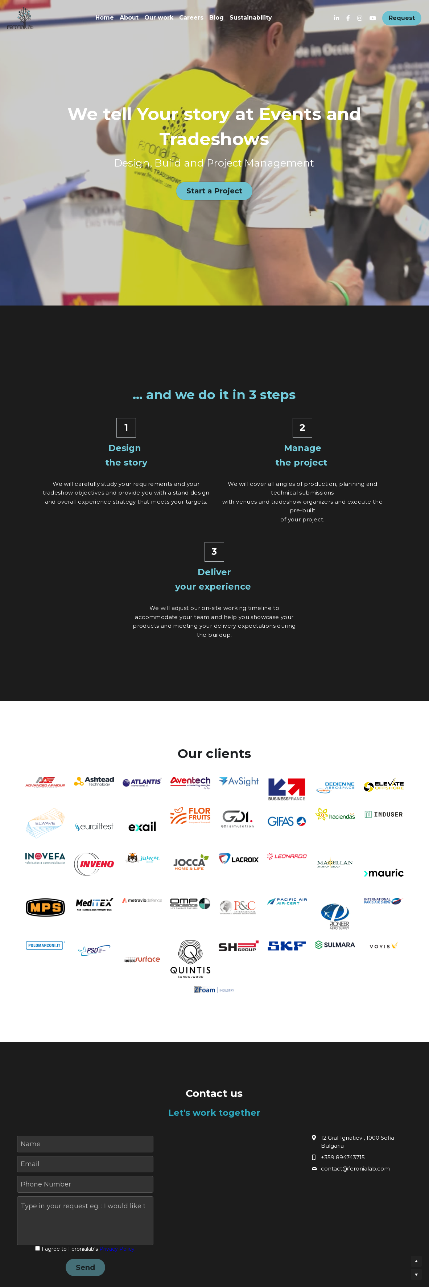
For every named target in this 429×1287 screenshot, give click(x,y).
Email (30, 1066)
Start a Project (214, 191)
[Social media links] (336, 18)
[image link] (20, 18)
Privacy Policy (117, 1151)
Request (402, 18)
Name (31, 1046)
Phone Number (46, 1087)
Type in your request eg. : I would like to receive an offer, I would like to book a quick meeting (83, 1108)
